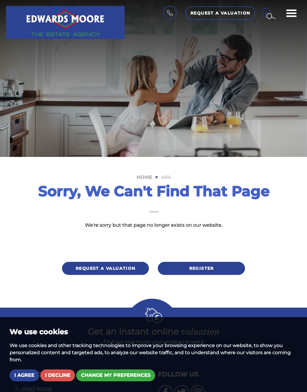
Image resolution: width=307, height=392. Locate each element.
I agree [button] (24, 375)
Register (201, 268)
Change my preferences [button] (115, 375)
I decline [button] (57, 375)
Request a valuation (106, 268)
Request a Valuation (220, 13)
